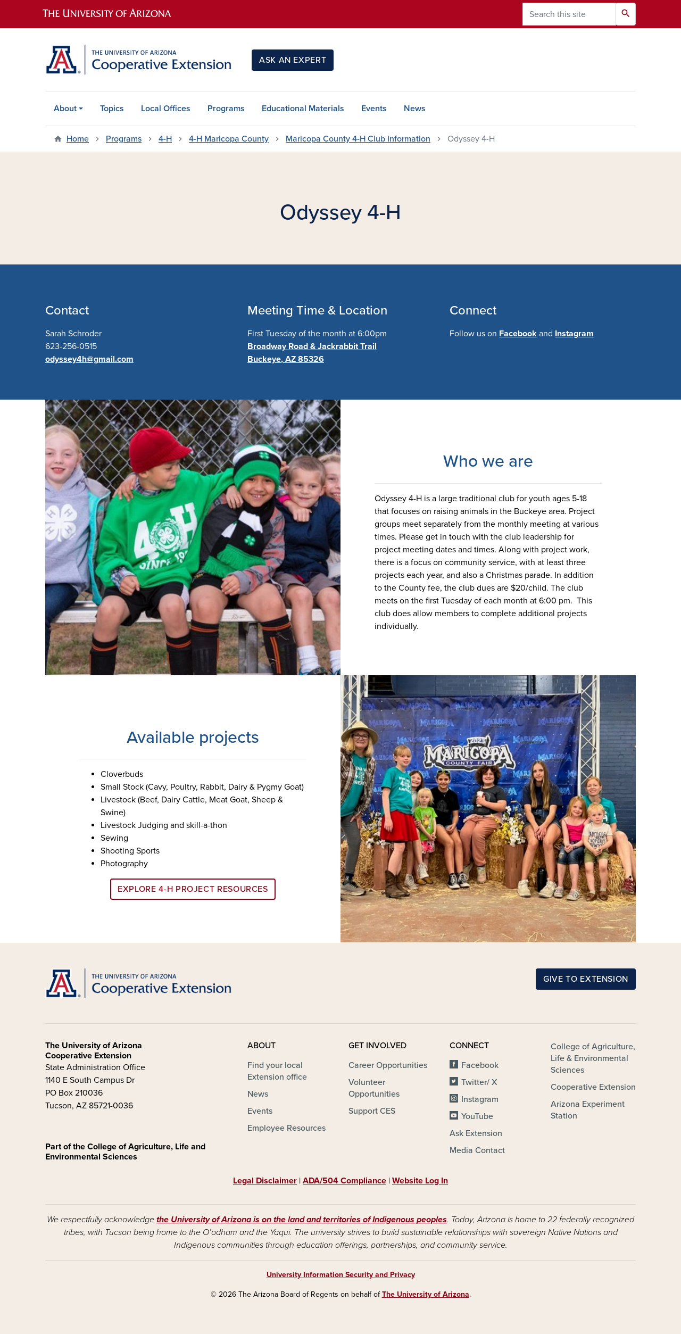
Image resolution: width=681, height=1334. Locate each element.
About (65, 108)
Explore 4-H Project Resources (193, 889)
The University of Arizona (425, 1294)
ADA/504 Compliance (344, 1180)
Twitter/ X (479, 1082)
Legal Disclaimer (265, 1180)
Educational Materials (303, 108)
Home (78, 139)
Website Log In (420, 1180)
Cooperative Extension (593, 1087)
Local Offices (165, 108)
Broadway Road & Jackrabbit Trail (312, 346)
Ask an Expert (292, 60)
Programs (226, 108)
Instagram (574, 333)
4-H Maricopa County (229, 139)
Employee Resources (286, 1128)
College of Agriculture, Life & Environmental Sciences (593, 1058)
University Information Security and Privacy (341, 1274)
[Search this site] (569, 14)
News (415, 108)
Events (374, 108)
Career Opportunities (387, 1065)
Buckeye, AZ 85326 (285, 359)
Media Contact (477, 1150)
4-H (165, 139)
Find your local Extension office (277, 1071)
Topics (112, 108)
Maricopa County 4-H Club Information (358, 139)
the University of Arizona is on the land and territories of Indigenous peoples (301, 1219)
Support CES (371, 1111)
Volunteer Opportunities (374, 1088)
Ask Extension (476, 1133)
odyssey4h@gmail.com (89, 359)
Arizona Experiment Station (588, 1110)
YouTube (477, 1116)
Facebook (518, 333)
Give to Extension (585, 979)
